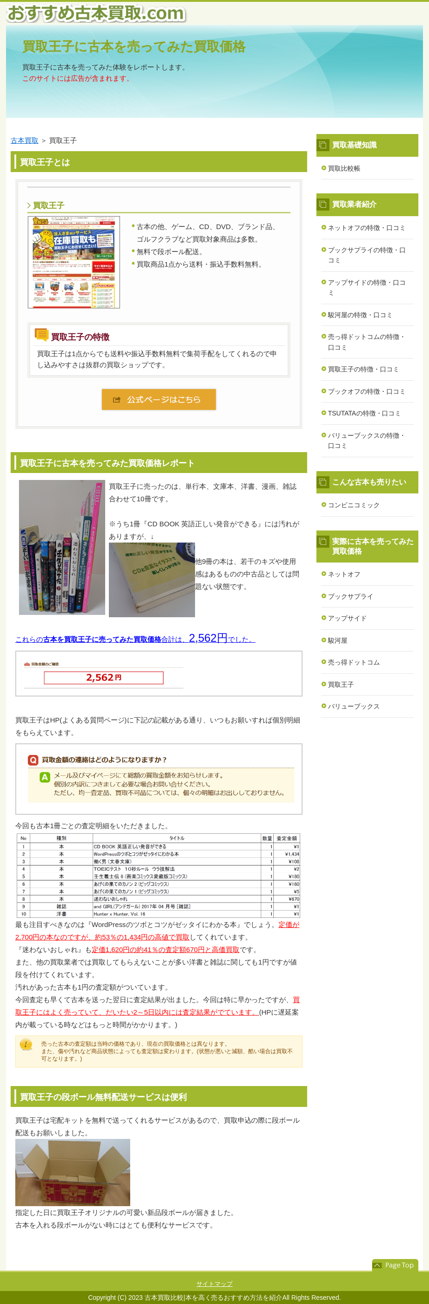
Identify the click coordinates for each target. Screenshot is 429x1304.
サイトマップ (214, 1283)
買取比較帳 (344, 168)
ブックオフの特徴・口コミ (367, 391)
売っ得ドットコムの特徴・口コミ (367, 342)
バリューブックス (354, 706)
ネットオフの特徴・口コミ (367, 227)
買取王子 (341, 684)
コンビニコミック (354, 505)
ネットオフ (344, 574)
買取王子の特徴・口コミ (363, 369)
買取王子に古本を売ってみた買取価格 (134, 46)
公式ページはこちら (159, 399)
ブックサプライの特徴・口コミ (367, 255)
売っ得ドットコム (354, 662)
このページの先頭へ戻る (395, 1265)
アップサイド (347, 618)
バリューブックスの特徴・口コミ (367, 441)
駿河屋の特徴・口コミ (360, 315)
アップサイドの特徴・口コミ (367, 288)
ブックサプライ (350, 596)
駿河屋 (337, 640)
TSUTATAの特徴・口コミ (364, 413)
